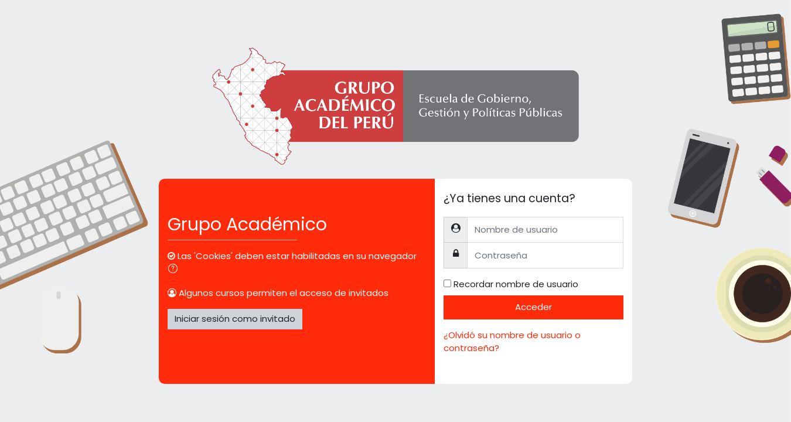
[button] (175, 270)
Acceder (533, 307)
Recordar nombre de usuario (516, 284)
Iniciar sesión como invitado (235, 318)
